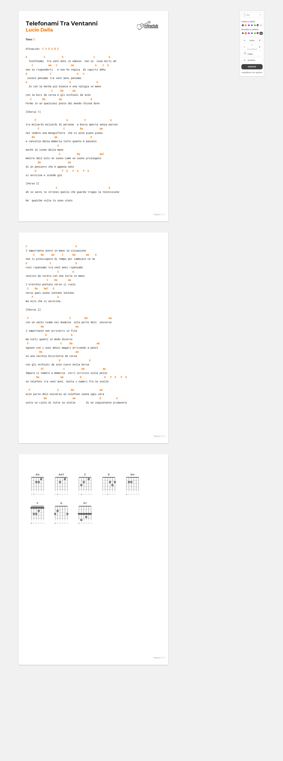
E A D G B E (50, 49)
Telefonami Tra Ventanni (62, 23)
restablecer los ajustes (252, 72)
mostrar (251, 60)
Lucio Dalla (39, 30)
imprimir (252, 66)
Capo (250, 54)
